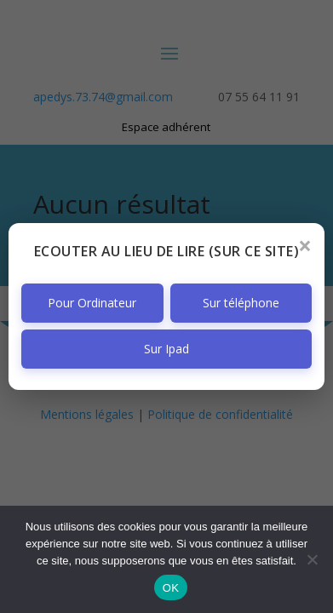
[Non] (311, 559)
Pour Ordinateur (92, 303)
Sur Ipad (166, 349)
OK (171, 587)
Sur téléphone (241, 303)
